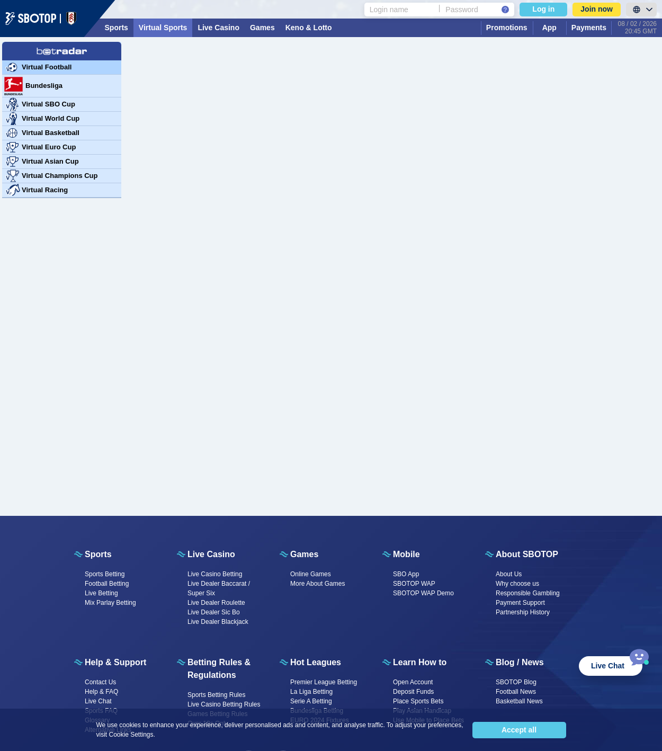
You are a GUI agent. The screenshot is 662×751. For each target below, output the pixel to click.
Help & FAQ (101, 691)
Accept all (519, 730)
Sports (116, 27)
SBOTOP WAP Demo (423, 593)
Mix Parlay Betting (110, 602)
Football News (516, 691)
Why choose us (517, 583)
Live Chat (98, 701)
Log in (543, 9)
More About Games (317, 583)
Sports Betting (104, 574)
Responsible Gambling (528, 593)
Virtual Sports (163, 27)
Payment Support (520, 602)
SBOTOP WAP (414, 583)
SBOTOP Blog (516, 682)
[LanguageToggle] (641, 9)
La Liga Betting (311, 691)
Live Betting (101, 593)
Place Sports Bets (418, 701)
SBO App (406, 574)
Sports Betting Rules (216, 695)
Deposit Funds (413, 691)
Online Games (310, 574)
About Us (509, 574)
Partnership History (523, 612)
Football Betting (107, 583)
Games (262, 27)
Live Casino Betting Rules (223, 704)
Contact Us (100, 682)
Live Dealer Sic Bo (213, 612)
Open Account (413, 682)
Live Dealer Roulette (216, 602)
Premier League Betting (323, 682)
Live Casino (218, 27)
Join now (596, 9)
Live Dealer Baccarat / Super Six (218, 588)
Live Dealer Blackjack (217, 621)
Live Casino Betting (214, 574)
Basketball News (519, 701)
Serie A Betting (311, 701)
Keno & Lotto (308, 27)
